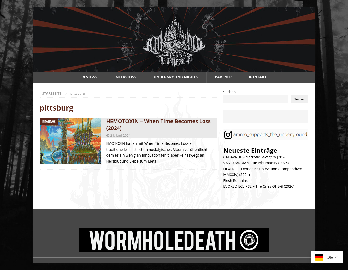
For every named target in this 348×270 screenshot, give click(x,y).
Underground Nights (176, 76)
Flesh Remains (235, 180)
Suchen (229, 91)
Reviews (89, 76)
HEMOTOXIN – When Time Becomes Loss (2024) (158, 124)
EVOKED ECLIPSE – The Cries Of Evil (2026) (258, 186)
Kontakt (257, 76)
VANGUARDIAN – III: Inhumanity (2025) (256, 162)
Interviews (126, 76)
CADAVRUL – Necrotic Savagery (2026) (255, 156)
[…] (161, 161)
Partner (223, 76)
